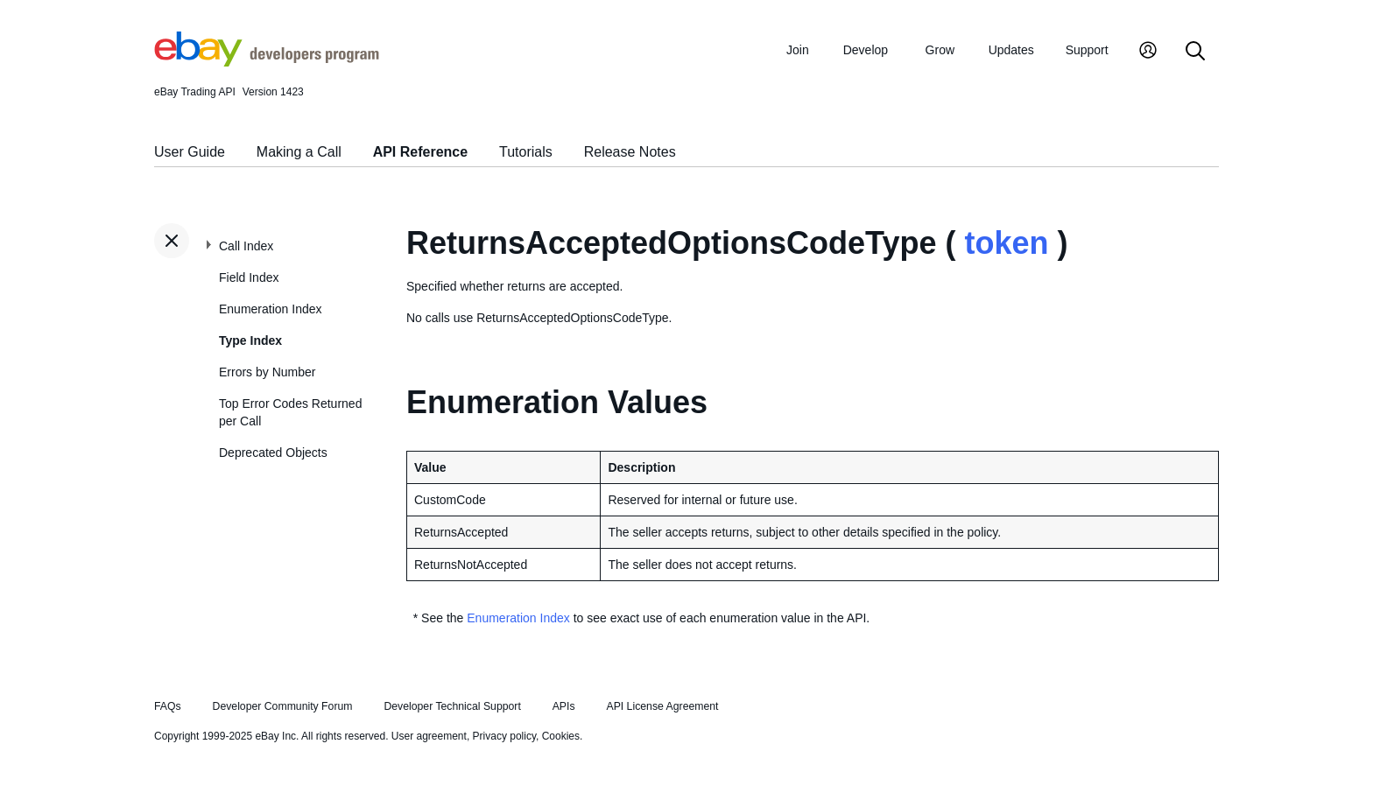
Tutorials (526, 151)
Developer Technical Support (452, 706)
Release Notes (630, 151)
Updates (1011, 50)
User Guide (189, 151)
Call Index (246, 246)
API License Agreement (662, 706)
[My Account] (1148, 52)
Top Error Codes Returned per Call (290, 412)
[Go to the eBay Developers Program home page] (266, 62)
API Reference (420, 151)
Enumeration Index (270, 309)
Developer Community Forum (283, 706)
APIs (564, 706)
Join (797, 50)
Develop (865, 50)
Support (1087, 50)
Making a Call (299, 151)
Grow (940, 50)
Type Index (250, 340)
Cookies (561, 736)
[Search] (1195, 52)
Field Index (248, 277)
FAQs (167, 706)
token (1006, 243)
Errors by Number (267, 372)
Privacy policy (504, 736)
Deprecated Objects (273, 453)
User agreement (429, 736)
